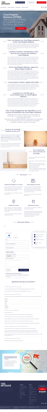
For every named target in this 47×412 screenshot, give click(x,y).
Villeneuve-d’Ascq (33, 73)
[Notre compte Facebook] (43, 7)
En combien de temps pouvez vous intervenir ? (13, 286)
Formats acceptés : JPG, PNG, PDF (11, 254)
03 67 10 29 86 (21, 28)
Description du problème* (10, 258)
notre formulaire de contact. (5, 147)
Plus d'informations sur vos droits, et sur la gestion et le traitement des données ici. (16, 277)
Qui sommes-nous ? (3, 7)
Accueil (4, 9)
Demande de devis (8, 28)
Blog (20, 390)
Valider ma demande (24, 270)
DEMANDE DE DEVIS (31, 2)
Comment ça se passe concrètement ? (11, 310)
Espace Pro (31, 386)
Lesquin (15, 74)
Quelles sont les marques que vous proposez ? (12, 294)
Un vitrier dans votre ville (32, 399)
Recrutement (31, 387)
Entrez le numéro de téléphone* (11, 243)
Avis (20, 396)
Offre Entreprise (22, 393)
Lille (36, 73)
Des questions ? (18, 7)
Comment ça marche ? (11, 7)
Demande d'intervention (41, 2)
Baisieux (27, 45)
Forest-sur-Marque (11, 74)
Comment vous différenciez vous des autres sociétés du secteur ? (16, 326)
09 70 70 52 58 (21, 2)
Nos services (31, 403)
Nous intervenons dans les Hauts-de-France (12, 338)
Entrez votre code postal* (10, 247)
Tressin (19, 74)
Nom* (6, 239)
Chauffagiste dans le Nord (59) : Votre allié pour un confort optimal (16, 9)
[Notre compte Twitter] (45, 7)
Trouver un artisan (25, 7)
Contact (21, 397)
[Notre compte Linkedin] (41, 7)
